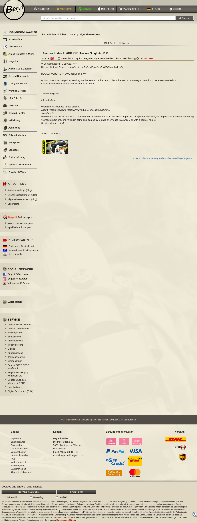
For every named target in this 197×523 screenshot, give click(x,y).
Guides (11, 352)
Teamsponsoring (16, 360)
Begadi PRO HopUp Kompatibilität (18, 378)
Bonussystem (15, 340)
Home (72, 38)
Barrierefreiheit (18, 472)
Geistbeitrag (129, 62)
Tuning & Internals (15, 87)
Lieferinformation (19, 452)
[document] (98, 502)
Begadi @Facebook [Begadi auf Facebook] (18, 278)
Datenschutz (17, 449)
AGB (13, 462)
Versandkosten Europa (19, 328)
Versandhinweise (19, 459)
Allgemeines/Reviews (89, 38)
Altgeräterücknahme (21, 476)
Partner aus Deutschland (21, 250)
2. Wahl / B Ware (14, 176)
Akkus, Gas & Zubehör (17, 73)
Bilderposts (13, 207)
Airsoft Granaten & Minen (18, 58)
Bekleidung (11, 124)
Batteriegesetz (18, 469)
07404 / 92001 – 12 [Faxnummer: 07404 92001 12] (68, 455)
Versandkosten (102, 423)
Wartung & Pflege (14, 95)
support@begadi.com (72, 459)
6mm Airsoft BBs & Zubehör (20, 36)
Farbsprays (11, 146)
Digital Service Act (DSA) (20, 395)
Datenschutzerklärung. (66, 520)
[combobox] (108, 22)
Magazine (10, 65)
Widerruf (15, 305)
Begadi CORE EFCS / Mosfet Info (19, 370)
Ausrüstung (11, 132)
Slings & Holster (14, 117)
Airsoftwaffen (12, 43)
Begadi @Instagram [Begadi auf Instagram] (18, 282)
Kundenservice (15, 356)
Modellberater (13, 50)
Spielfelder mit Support (19, 231)
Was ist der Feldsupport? (20, 227)
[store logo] (14, 13)
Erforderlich (13, 497)
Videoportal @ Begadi (19, 287)
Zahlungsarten (15, 336)
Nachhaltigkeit (15, 391)
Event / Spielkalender (22, 198)
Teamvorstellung (20, 194)
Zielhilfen (10, 109)
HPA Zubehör (12, 102)
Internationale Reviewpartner (23, 254)
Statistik (63, 497)
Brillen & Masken (14, 139)
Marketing (38, 497)
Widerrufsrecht (15, 348)
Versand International (19, 332)
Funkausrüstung (14, 161)
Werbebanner (15, 364)
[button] (153, 13)
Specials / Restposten (17, 168)
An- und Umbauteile (16, 80)
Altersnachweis (15, 344)
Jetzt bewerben (16, 258)
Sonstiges (11, 154)
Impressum (16, 442)
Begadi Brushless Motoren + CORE (17, 385)
